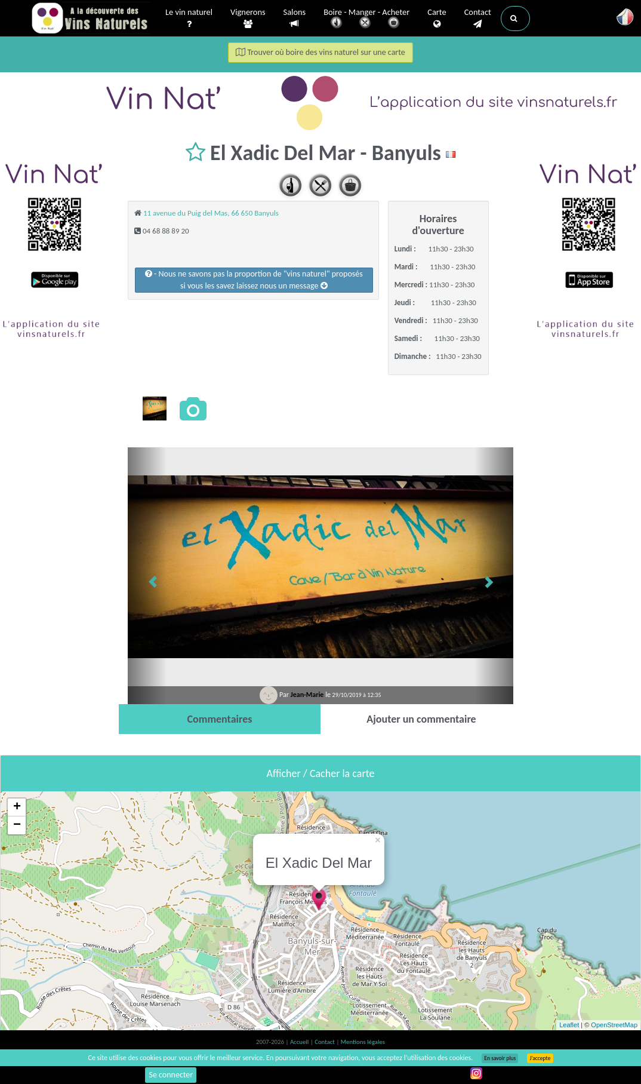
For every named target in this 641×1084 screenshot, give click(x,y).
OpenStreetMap (614, 1024)
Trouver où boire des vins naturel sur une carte (320, 52)
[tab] (219, 719)
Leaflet (569, 1024)
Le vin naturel (188, 18)
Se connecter (171, 1075)
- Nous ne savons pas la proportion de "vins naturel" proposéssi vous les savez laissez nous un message (254, 280)
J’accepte (539, 1058)
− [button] (17, 825)
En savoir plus (500, 1058)
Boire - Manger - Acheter (366, 19)
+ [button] (17, 807)
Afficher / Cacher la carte (321, 773)
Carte (436, 18)
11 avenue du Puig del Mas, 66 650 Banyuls (211, 212)
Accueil (300, 1042)
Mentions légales (363, 1042)
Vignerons (248, 18)
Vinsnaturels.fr (90, 19)
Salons (294, 18)
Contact (477, 18)
